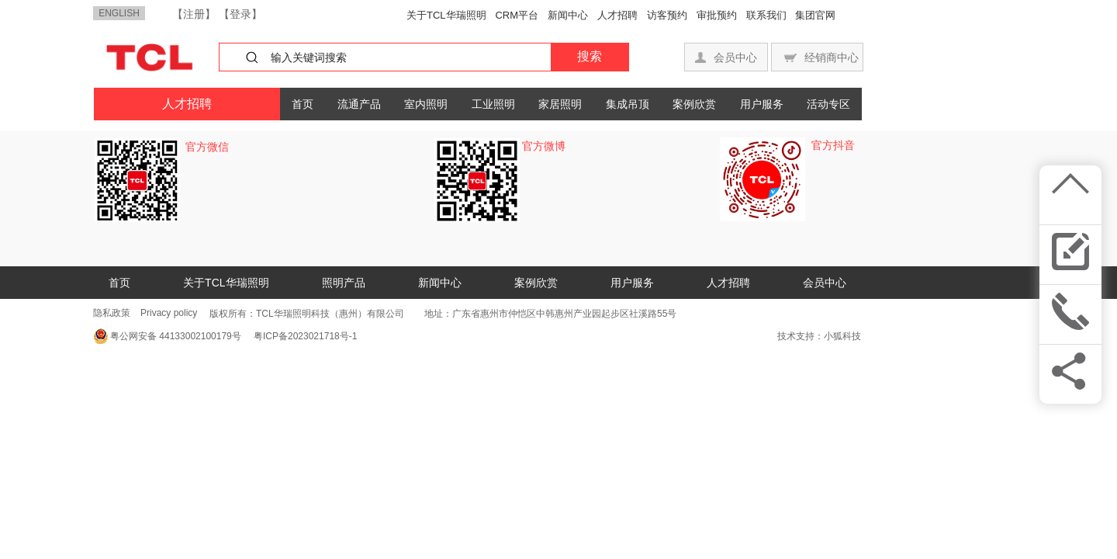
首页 (302, 104)
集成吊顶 (627, 104)
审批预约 (717, 15)
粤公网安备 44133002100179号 (175, 336)
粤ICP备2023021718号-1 (302, 336)
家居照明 (560, 104)
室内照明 (426, 104)
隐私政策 (111, 312)
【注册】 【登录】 (216, 14)
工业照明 (493, 104)
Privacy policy (168, 312)
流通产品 (359, 104)
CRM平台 (516, 15)
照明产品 (343, 282)
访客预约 (667, 15)
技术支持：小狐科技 (819, 336)
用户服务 (761, 104)
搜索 (589, 56)
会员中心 (824, 282)
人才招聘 (617, 15)
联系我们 (766, 15)
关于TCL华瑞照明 (446, 15)
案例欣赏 (694, 104)
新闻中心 (568, 15)
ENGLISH (119, 13)
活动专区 (828, 104)
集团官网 (815, 15)
